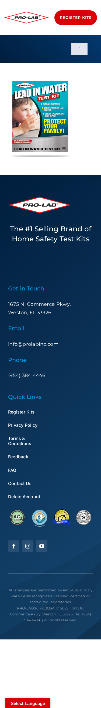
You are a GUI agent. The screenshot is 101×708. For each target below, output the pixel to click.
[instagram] (27, 546)
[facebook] (13, 546)
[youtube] (41, 546)
